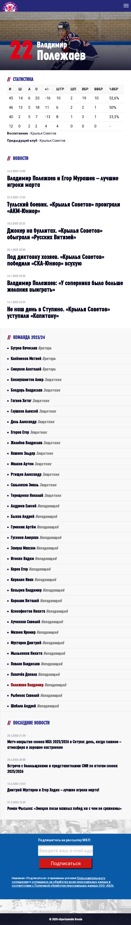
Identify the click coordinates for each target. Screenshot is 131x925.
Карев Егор (30, 569)
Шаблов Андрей (35, 706)
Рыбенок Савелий (36, 695)
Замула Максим (34, 548)
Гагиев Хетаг (30, 400)
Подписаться (66, 863)
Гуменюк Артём (34, 527)
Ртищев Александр (35, 474)
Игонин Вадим (34, 558)
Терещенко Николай (36, 495)
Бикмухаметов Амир (36, 379)
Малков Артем (31, 464)
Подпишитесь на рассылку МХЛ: (64, 840)
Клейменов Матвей (33, 358)
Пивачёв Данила (35, 674)
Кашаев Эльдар (32, 453)
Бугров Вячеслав (31, 348)
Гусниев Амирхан (36, 537)
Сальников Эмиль (33, 485)
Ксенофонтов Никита (39, 611)
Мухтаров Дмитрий (37, 643)
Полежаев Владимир (38, 685)
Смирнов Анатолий (33, 369)
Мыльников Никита (38, 653)
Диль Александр (32, 421)
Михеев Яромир (34, 632)
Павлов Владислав (36, 664)
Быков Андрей (34, 516)
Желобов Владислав (35, 443)
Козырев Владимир (37, 590)
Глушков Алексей (33, 411)
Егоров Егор (29, 432)
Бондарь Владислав (35, 390)
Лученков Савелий (37, 621)
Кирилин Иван (33, 579)
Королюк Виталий (36, 600)
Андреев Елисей (35, 506)
